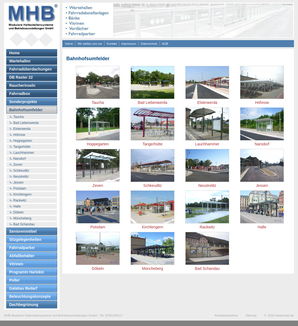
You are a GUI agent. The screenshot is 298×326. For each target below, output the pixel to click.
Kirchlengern (22, 194)
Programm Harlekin (26, 272)
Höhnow (19, 135)
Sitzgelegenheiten (25, 239)
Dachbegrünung (23, 304)
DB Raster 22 (21, 77)
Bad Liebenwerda (25, 123)
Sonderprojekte (23, 102)
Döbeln (18, 212)
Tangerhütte (21, 147)
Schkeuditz (21, 170)
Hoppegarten (22, 141)
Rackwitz (19, 200)
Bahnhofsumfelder (26, 110)
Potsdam (19, 188)
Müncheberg (22, 218)
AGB (165, 43)
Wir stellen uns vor (89, 43)
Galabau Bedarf (23, 288)
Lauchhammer (23, 153)
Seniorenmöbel (23, 231)
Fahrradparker (22, 247)
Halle (17, 206)
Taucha (18, 117)
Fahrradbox (19, 93)
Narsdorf (19, 159)
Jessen (18, 182)
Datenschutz (149, 43)
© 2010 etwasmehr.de (279, 315)
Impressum (128, 43)
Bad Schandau (24, 224)
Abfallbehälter (21, 256)
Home (69, 43)
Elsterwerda (21, 129)
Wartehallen (20, 61)
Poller (14, 280)
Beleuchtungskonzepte (30, 296)
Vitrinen (16, 264)
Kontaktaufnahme (226, 315)
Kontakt (112, 43)
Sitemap (250, 315)
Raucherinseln (22, 85)
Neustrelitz (21, 176)
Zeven (17, 165)
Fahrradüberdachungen (30, 69)
